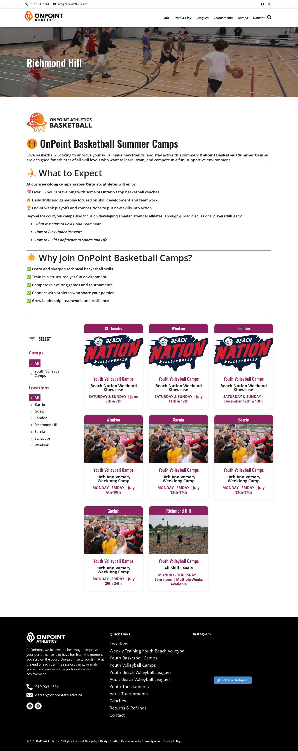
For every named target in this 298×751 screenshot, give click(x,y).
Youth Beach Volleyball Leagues (141, 672)
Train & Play (182, 18)
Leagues (202, 18)
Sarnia (40, 431)
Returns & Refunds (128, 708)
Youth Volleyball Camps (48, 373)
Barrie (40, 404)
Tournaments (223, 18)
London (41, 418)
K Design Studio (108, 741)
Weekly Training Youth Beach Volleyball (148, 651)
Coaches (118, 701)
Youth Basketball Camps (133, 658)
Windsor (42, 445)
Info (166, 18)
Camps (243, 18)
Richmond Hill (46, 424)
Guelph (41, 411)
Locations (119, 644)
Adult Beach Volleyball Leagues (140, 679)
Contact (259, 18)
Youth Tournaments (129, 686)
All (37, 363)
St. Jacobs (43, 438)
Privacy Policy (172, 741)
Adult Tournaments (129, 694)
